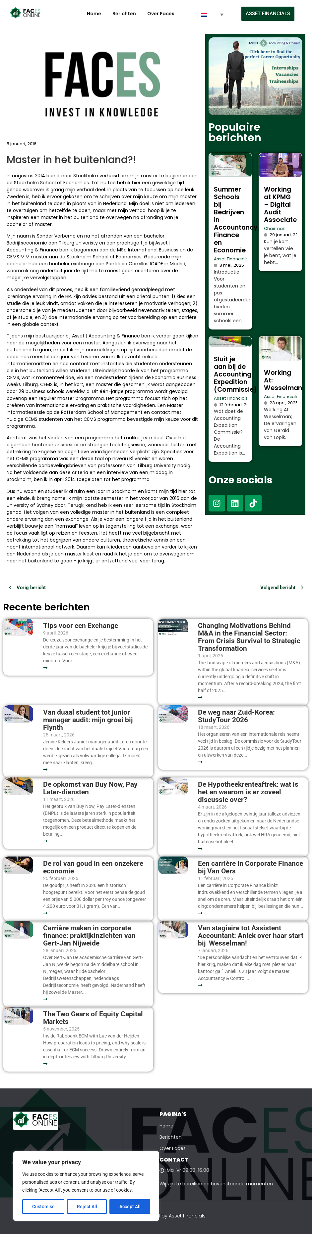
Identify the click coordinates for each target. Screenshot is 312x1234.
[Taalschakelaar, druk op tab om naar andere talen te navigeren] (212, 14)
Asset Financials (231, 259)
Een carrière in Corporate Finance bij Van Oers (250, 867)
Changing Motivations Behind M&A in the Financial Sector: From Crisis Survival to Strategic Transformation (249, 637)
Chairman (274, 228)
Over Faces (160, 13)
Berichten (124, 13)
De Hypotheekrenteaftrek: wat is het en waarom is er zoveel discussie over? (248, 792)
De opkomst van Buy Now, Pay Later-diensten (90, 788)
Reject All (87, 1206)
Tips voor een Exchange (80, 626)
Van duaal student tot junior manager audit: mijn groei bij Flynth (88, 720)
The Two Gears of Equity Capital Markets (93, 1018)
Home (94, 13)
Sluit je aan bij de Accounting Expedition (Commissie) (235, 374)
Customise (43, 1206)
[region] (86, 1186)
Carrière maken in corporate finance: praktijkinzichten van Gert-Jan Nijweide (89, 935)
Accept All (130, 1206)
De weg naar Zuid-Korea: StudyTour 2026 (236, 716)
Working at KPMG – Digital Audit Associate (280, 204)
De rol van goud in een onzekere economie (93, 867)
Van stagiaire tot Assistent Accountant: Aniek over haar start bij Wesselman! (250, 935)
